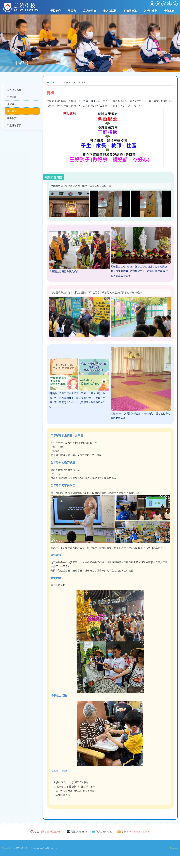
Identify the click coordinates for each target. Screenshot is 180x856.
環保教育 (12, 104)
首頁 (52, 82)
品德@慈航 (89, 10)
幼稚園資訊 (130, 10)
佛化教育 (12, 111)
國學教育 (12, 118)
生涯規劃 (12, 97)
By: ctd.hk (174, 848)
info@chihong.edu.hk (138, 831)
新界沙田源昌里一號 (51, 831)
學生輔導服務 (14, 125)
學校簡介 (55, 10)
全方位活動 (109, 10)
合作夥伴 (169, 10)
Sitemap (5, 848)
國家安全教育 (14, 89)
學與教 (72, 10)
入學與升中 (150, 10)
